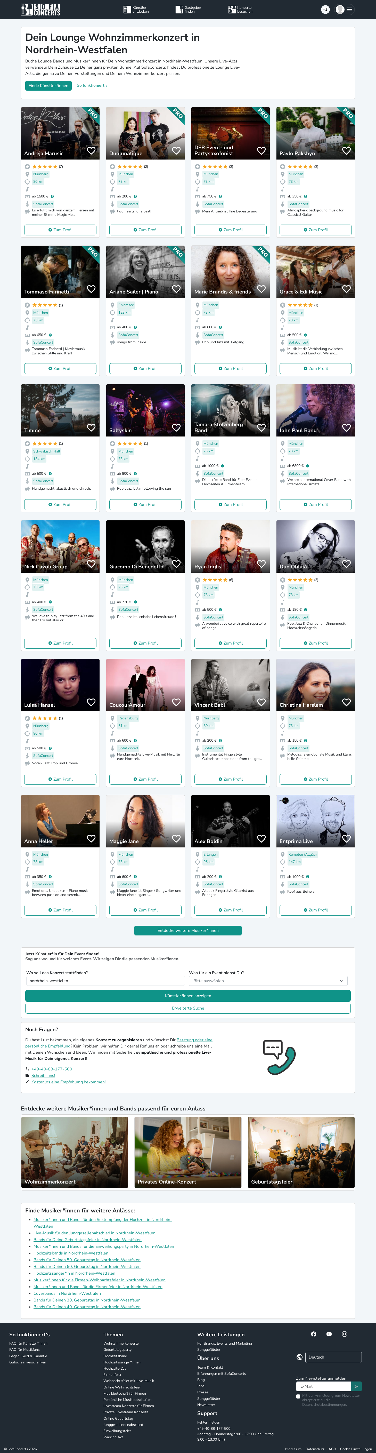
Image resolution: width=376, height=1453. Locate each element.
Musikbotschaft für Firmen (124, 1393)
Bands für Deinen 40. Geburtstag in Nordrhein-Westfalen (87, 1307)
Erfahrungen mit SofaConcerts (221, 1373)
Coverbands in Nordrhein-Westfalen (67, 1293)
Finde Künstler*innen (48, 86)
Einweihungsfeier (117, 1430)
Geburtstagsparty (117, 1349)
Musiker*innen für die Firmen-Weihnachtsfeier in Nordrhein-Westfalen (100, 1280)
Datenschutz (315, 1449)
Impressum (293, 1449)
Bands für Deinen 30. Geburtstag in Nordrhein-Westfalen (87, 1300)
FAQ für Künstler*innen (28, 1343)
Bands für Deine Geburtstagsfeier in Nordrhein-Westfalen (88, 1240)
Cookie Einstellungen (356, 1449)
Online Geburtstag (118, 1418)
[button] (344, 9)
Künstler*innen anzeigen (188, 996)
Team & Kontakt (210, 1367)
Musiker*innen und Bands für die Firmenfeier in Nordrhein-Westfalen (98, 1287)
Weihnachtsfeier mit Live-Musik (128, 1380)
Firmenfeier (112, 1374)
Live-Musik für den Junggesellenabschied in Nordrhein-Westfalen (95, 1233)
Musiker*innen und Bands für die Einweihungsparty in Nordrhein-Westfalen (104, 1246)
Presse (202, 1392)
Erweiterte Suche (188, 1008)
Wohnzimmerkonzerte (120, 1343)
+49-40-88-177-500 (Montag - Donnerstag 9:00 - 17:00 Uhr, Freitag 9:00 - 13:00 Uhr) (235, 1434)
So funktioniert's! (93, 85)
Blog (201, 1379)
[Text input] (323, 1386)
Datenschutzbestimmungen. (324, 1404)
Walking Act (113, 1437)
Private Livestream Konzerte (125, 1412)
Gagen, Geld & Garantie (28, 1356)
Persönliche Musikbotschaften (127, 1399)
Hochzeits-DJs (114, 1368)
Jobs (201, 1386)
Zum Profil (63, 230)
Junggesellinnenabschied (123, 1424)
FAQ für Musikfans (24, 1349)
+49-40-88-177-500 (51, 1069)
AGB (332, 1449)
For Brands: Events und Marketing (224, 1343)
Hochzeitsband (115, 1356)
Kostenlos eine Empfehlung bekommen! (68, 1082)
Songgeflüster (208, 1349)
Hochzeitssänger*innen (122, 1362)
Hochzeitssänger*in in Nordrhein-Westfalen (74, 1273)
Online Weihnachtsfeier (122, 1387)
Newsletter (206, 1404)
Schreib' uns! (43, 1075)
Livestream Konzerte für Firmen (128, 1405)
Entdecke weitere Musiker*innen (188, 930)
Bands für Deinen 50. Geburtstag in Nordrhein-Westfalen (87, 1260)
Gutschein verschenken (27, 1362)
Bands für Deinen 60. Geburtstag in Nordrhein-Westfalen (87, 1266)
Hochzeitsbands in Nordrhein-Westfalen (71, 1253)
